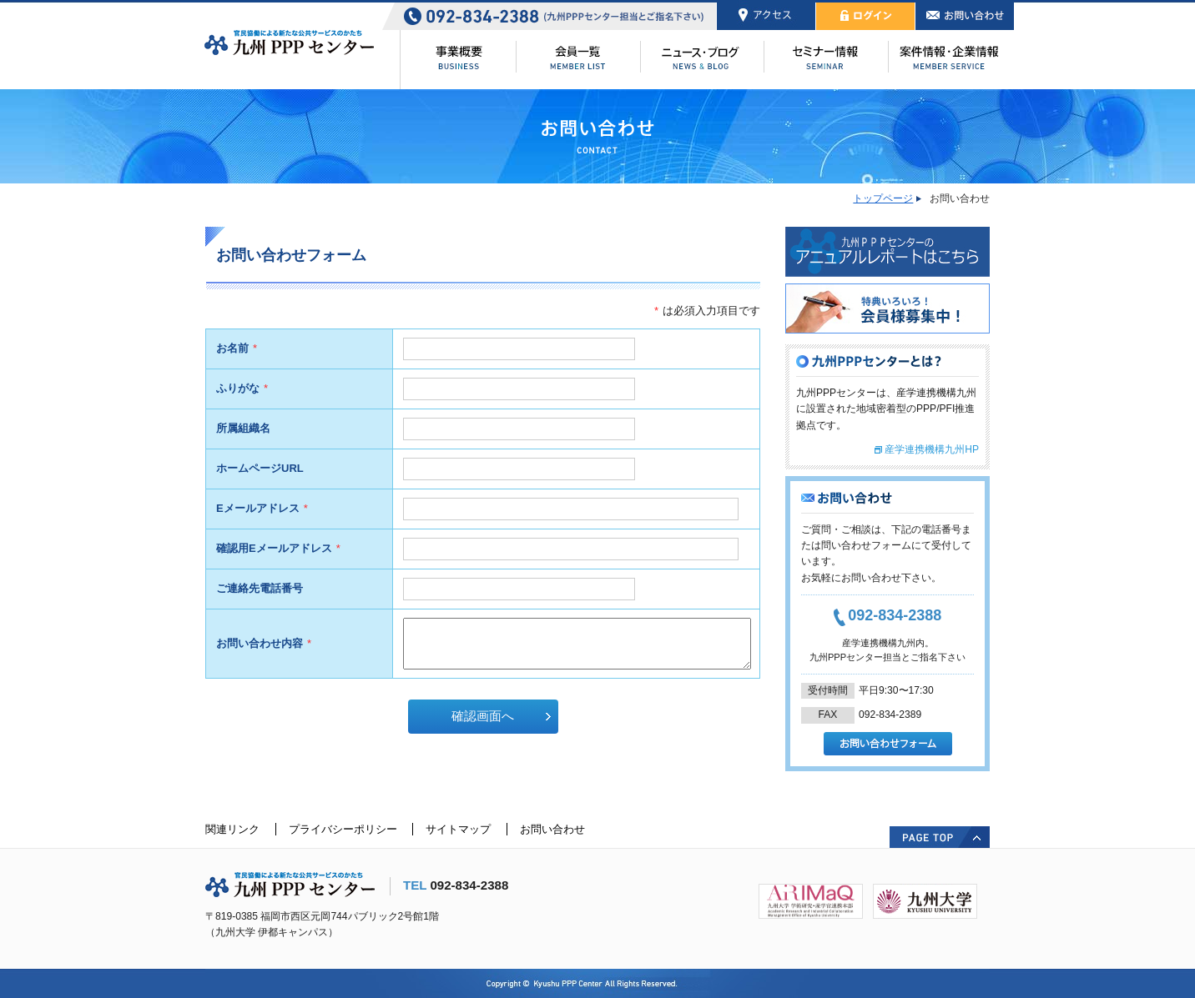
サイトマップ (458, 829)
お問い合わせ (552, 829)
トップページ (883, 198)
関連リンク (232, 829)
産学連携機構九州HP (932, 449)
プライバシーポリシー (343, 829)
